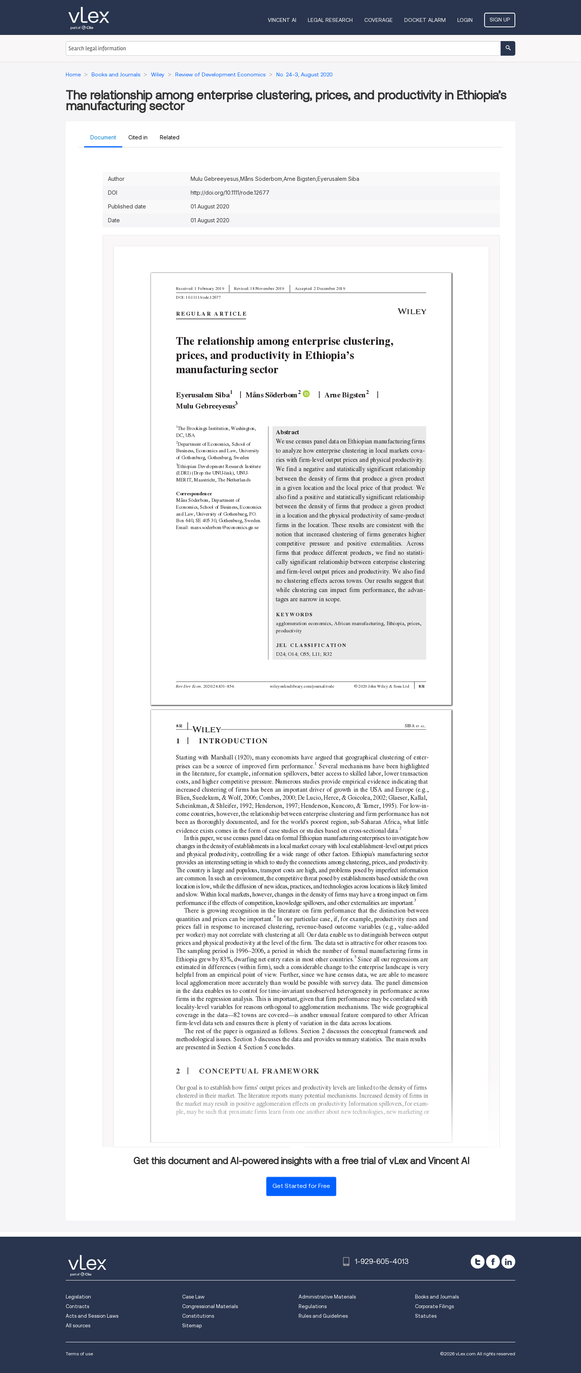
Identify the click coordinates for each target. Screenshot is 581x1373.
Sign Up (500, 20)
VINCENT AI (282, 20)
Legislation (78, 1297)
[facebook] (493, 1262)
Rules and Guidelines (323, 1316)
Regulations (313, 1306)
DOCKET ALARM (425, 20)
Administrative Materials (327, 1297)
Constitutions (198, 1316)
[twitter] (478, 1262)
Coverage (378, 20)
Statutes (426, 1316)
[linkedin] (508, 1262)
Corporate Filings (434, 1306)
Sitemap (192, 1325)
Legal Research (330, 20)
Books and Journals (437, 1297)
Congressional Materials (210, 1306)
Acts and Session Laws (92, 1316)
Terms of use (79, 1353)
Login (465, 20)
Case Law (193, 1297)
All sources (78, 1325)
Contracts (77, 1306)
